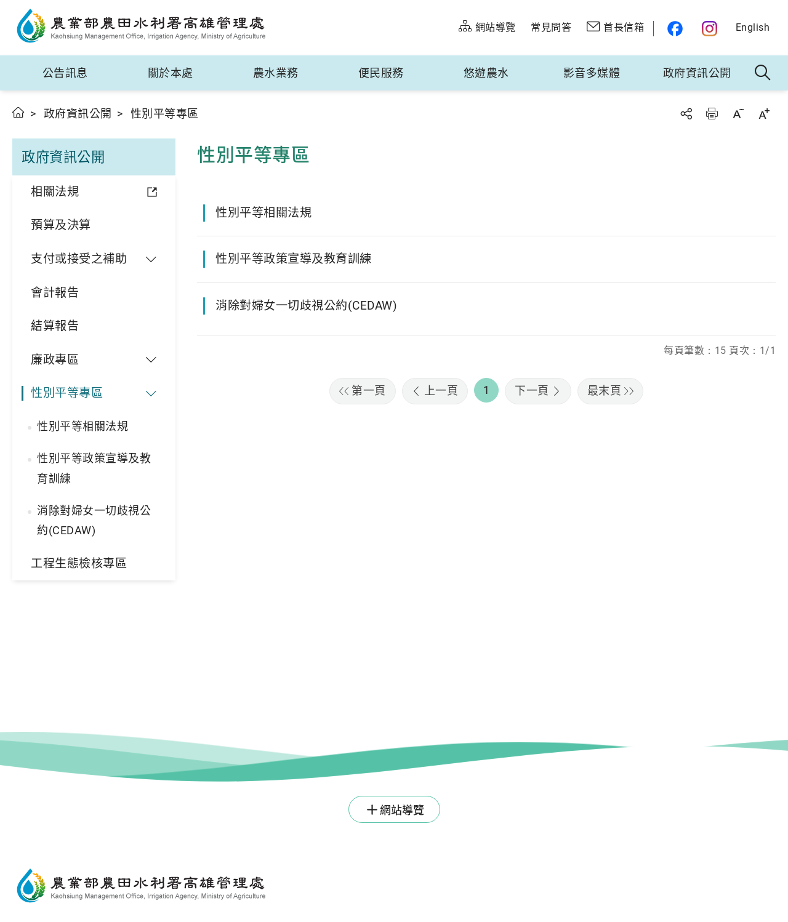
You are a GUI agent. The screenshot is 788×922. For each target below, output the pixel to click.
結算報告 (55, 326)
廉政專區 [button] (55, 360)
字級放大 (764, 114)
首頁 (18, 112)
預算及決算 (61, 225)
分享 (686, 114)
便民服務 (381, 72)
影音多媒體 (592, 72)
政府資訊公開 (697, 72)
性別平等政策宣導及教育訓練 (94, 468)
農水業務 (276, 72)
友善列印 (711, 114)
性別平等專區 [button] (67, 393)
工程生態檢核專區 (79, 563)
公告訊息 (65, 72)
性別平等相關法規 (82, 426)
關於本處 (170, 72)
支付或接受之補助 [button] (79, 259)
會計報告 (55, 293)
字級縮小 (738, 114)
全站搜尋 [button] (763, 73)
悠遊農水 (486, 72)
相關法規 (55, 192)
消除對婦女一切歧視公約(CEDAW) (94, 520)
